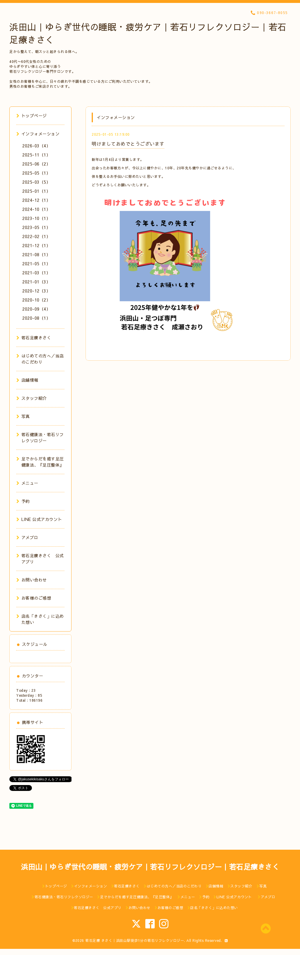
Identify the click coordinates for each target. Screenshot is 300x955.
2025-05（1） (36, 173)
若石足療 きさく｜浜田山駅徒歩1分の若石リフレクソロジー (134, 940)
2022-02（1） (36, 236)
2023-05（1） (36, 227)
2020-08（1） (36, 318)
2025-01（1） (36, 191)
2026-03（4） (36, 146)
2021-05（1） (36, 263)
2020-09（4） (36, 309)
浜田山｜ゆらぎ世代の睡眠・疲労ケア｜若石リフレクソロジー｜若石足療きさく (150, 867)
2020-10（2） (36, 300)
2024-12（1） (36, 200)
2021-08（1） (36, 254)
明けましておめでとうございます (128, 143)
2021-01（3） (36, 282)
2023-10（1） (36, 218)
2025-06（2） (36, 164)
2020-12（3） (36, 291)
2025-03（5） (36, 182)
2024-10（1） (36, 209)
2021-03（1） (36, 273)
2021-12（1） (36, 245)
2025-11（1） (36, 155)
